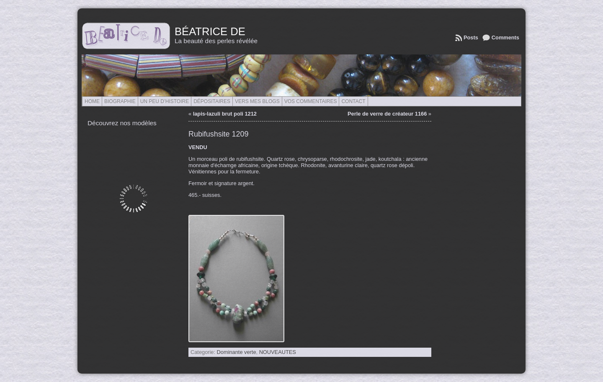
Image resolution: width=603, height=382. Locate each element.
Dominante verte (236, 352)
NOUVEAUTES (277, 352)
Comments (505, 37)
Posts (471, 37)
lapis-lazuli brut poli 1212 (225, 114)
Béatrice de (210, 31)
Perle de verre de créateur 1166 (387, 114)
